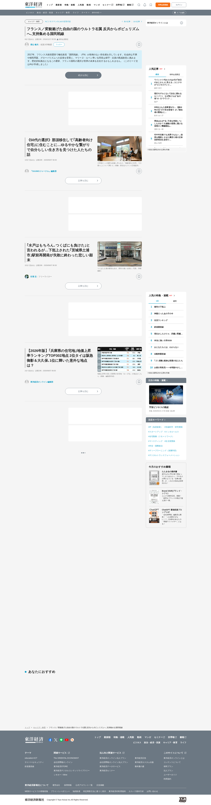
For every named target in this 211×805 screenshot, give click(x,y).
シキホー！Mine (60, 775)
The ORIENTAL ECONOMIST (66, 758)
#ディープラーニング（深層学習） (163, 450)
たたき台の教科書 (169, 471)
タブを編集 (181, 13)
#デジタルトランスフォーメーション (164, 455)
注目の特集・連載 (157, 380)
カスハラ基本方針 (136, 791)
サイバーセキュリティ (34, 762)
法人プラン (168, 770)
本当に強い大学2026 (163, 340)
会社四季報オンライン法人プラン (114, 762)
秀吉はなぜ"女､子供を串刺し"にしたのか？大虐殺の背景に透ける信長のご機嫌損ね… (168, 123)
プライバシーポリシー (60, 791)
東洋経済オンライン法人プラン (113, 758)
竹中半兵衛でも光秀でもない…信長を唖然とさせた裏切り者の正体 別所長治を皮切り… (168, 137)
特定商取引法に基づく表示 (94, 791)
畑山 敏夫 (34, 44)
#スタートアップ (155, 432)
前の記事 (127, 21)
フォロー (59, 44)
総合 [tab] (157, 74)
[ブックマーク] (139, 44)
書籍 (129, 5)
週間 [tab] (175, 301)
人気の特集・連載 (158, 295)
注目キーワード (155, 420)
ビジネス (30, 13)
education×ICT (31, 758)
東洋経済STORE (61, 766)
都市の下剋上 (160, 307)
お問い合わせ (152, 791)
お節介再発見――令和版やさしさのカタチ (169, 367)
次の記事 (136, 21)
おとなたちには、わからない (166, 347)
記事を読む (83, 180)
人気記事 (154, 69)
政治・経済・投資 (45, 13)
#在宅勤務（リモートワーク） (161, 436)
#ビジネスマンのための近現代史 (58, 21)
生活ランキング (161, 320)
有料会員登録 (163, 5)
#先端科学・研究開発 (173, 427)
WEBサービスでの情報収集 (36, 791)
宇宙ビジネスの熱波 (159, 407)
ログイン (179, 5)
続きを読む (83, 75)
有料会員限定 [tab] (175, 74)
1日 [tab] (157, 301)
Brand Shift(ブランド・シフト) (172, 492)
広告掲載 (100, 785)
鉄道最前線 (159, 327)
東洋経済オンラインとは (157, 23)
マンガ (97, 5)
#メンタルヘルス (172, 432)
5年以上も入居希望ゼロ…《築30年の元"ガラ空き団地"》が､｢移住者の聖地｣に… (168, 109)
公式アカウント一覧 (84, 785)
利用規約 (167, 779)
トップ (50, 5)
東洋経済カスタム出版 (144, 762)
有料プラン (168, 766)
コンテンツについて (172, 762)
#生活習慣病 (170, 441)
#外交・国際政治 (155, 446)
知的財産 (76, 791)
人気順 (81, 5)
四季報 (119, 5)
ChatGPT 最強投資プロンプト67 (172, 511)
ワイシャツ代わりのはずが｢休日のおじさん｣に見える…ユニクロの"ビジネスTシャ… (168, 82)
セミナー (107, 5)
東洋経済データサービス (110, 766)
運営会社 (56, 785)
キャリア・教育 (63, 13)
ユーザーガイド (170, 775)
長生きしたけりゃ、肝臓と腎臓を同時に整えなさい (169, 334)
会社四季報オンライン (63, 762)
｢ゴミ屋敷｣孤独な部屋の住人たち (168, 361)
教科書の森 (139, 766)
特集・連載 (70, 5)
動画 (89, 5)
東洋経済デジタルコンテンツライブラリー (72, 770)
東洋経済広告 (140, 758)
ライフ (76, 13)
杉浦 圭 (33, 276)
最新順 (59, 5)
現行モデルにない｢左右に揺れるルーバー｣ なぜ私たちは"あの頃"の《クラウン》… (168, 95)
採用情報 (68, 785)
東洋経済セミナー (107, 770)
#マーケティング (155, 441)
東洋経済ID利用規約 (117, 791)
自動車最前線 (160, 354)
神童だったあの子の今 (163, 313)
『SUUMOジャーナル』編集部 (43, 171)
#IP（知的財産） (155, 427)
